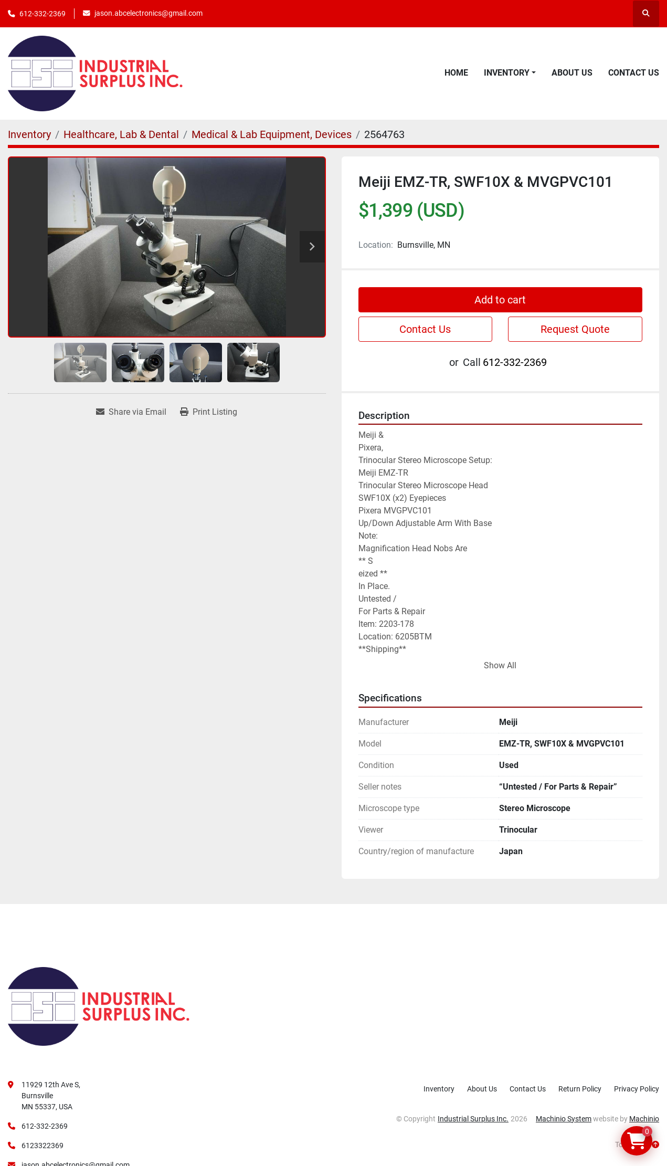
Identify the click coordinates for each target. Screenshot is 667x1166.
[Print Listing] (208, 412)
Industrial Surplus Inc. (473, 1119)
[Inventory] (29, 134)
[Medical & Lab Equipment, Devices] (272, 134)
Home (456, 73)
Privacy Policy (636, 1089)
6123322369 (42, 1145)
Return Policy (579, 1089)
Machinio (644, 1119)
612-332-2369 (42, 13)
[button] (510, 73)
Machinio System (563, 1119)
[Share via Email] (131, 412)
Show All (500, 665)
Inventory (507, 73)
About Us (572, 73)
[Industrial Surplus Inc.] (98, 1005)
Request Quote (575, 329)
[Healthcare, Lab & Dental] (121, 134)
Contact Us (633, 73)
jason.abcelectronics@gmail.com (148, 13)
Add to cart (500, 299)
